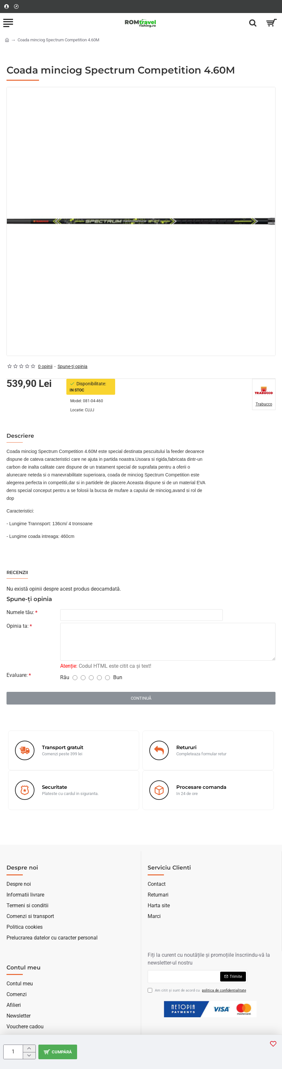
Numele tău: (20, 612)
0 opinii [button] (45, 366)
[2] (83, 678)
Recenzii (17, 572)
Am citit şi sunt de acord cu (198, 991)
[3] (91, 678)
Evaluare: (17, 676)
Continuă (141, 698)
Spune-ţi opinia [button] (72, 366)
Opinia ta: (18, 627)
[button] (58, 1052)
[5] (107, 678)
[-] (29, 1055)
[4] (99, 678)
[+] (29, 1048)
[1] (75, 678)
